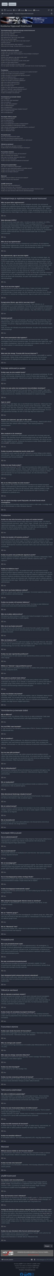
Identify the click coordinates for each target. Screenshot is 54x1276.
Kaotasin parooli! (5, 42)
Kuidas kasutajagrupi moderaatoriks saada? (13, 125)
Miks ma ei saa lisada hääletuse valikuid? (12, 78)
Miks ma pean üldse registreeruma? (11, 32)
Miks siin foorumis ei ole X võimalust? (11, 187)
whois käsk (46, 1213)
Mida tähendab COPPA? (8, 34)
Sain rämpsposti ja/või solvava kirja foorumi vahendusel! (16, 140)
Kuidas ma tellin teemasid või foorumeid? (12, 170)
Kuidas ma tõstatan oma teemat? (10, 92)
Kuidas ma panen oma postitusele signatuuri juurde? (15, 75)
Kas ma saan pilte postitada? (9, 104)
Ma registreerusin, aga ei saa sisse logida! (12, 37)
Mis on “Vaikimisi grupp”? (8, 129)
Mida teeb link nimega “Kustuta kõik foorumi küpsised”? (16, 46)
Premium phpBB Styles (33, 1265)
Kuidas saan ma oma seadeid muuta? (11, 52)
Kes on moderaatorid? (7, 120)
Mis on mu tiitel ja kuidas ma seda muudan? (13, 64)
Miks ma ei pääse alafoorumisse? (10, 82)
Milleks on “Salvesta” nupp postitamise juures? (14, 89)
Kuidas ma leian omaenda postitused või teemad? (15, 160)
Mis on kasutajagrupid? (7, 122)
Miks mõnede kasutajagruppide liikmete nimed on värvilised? (18, 127)
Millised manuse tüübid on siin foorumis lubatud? (14, 177)
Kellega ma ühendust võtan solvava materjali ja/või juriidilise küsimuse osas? (22, 189)
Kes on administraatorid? (8, 118)
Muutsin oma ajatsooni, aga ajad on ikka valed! (14, 57)
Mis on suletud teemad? (7, 110)
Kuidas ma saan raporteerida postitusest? (12, 87)
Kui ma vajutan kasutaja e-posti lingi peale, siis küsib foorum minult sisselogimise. (23, 66)
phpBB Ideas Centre (36, 1199)
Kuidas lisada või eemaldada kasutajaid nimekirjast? (15, 147)
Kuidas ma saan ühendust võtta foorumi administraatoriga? (17, 190)
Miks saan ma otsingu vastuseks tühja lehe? (13, 157)
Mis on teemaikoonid (7, 112)
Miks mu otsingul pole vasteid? (9, 155)
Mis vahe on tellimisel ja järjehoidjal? (11, 166)
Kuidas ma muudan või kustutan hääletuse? (13, 80)
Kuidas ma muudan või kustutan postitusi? (13, 73)
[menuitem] (8, 10)
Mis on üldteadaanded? (7, 105)
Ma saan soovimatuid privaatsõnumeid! (12, 138)
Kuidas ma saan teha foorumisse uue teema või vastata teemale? (19, 71)
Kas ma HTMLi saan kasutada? (10, 100)
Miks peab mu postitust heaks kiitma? (11, 91)
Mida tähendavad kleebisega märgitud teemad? (14, 109)
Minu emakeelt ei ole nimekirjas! (10, 59)
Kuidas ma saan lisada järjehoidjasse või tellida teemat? (16, 168)
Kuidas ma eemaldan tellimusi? (9, 171)
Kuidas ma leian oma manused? (10, 179)
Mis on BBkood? (5, 98)
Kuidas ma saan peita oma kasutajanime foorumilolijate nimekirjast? (20, 53)
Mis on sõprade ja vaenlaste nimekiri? (11, 146)
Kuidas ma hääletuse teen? (8, 77)
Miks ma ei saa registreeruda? (9, 35)
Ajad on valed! (5, 55)
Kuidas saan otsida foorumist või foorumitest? (13, 153)
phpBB (6, 443)
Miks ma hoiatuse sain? (7, 85)
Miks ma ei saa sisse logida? (9, 39)
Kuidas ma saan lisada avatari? (10, 62)
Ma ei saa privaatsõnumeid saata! (10, 136)
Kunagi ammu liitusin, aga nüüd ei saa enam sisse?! (15, 40)
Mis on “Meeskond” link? (8, 130)
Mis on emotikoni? (6, 102)
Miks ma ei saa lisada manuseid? (10, 84)
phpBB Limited (5, 1183)
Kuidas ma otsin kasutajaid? (9, 159)
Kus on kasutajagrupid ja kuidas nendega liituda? (14, 123)
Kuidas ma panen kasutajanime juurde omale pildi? (15, 60)
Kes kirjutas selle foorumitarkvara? (10, 185)
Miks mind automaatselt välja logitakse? (12, 44)
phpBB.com (25, 1187)
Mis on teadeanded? (7, 107)
